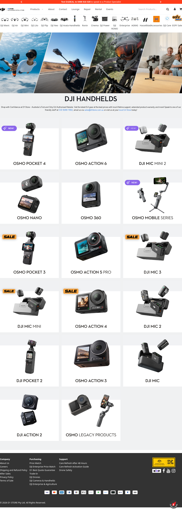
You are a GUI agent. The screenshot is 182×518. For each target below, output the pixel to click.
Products (37, 9)
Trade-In (33, 473)
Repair (87, 9)
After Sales (5, 473)
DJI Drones (34, 477)
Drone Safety (65, 470)
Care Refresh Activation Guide (74, 466)
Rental (98, 9)
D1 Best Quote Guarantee (42, 470)
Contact (63, 9)
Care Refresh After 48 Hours (73, 463)
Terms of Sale (6, 480)
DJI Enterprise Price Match (42, 466)
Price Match (35, 463)
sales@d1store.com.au (94, 110)
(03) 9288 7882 (66, 110)
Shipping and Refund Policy (13, 470)
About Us (4, 463)
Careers (4, 466)
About (51, 9)
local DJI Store (125, 110)
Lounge (75, 9)
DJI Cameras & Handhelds (42, 480)
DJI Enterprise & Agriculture (43, 484)
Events (109, 9)
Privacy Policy (6, 477)
